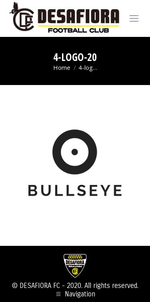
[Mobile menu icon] (134, 18)
